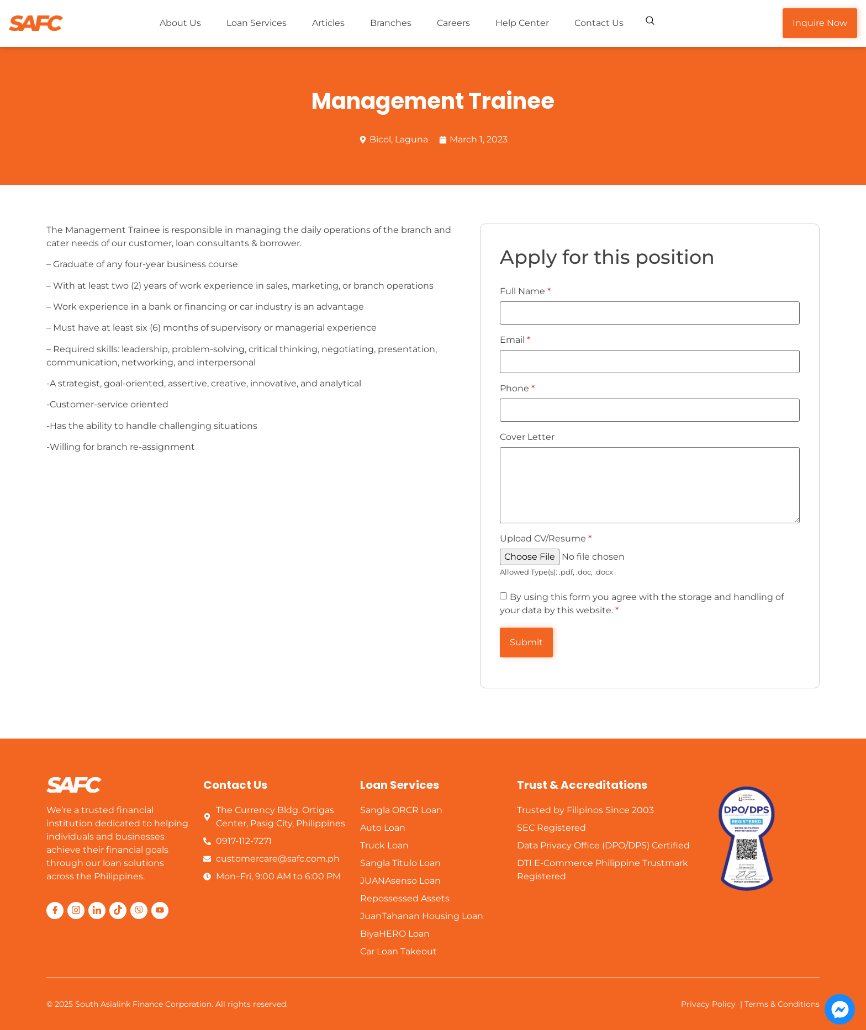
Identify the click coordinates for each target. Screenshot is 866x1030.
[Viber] (138, 910)
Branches (390, 23)
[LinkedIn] (96, 910)
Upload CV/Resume (546, 538)
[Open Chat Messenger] (840, 1009)
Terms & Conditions (782, 1004)
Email (515, 340)
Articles (328, 23)
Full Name (525, 291)
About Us (180, 23)
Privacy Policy (708, 1004)
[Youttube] (159, 910)
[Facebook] (55, 910)
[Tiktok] (117, 910)
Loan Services (256, 23)
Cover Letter (527, 437)
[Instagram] (76, 910)
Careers (453, 23)
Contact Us (599, 23)
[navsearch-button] (650, 22)
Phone (517, 388)
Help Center (522, 23)
